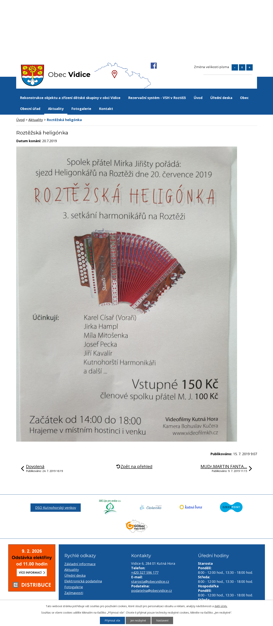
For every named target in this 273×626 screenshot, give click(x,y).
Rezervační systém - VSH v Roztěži (157, 97)
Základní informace (80, 564)
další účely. (220, 606)
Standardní (242, 67)
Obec (244, 97)
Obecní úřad (30, 108)
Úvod (198, 97)
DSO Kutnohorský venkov (55, 507)
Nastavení (162, 620)
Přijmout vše (112, 620)
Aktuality (56, 108)
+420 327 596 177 (144, 572)
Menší (235, 67)
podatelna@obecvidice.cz (151, 590)
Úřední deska (221, 97)
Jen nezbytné (138, 620)
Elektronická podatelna (83, 581)
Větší (249, 67)
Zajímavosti (73, 593)
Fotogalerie (81, 108)
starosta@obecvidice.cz (150, 581)
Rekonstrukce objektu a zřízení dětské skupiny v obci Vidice (70, 97)
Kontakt (106, 108)
